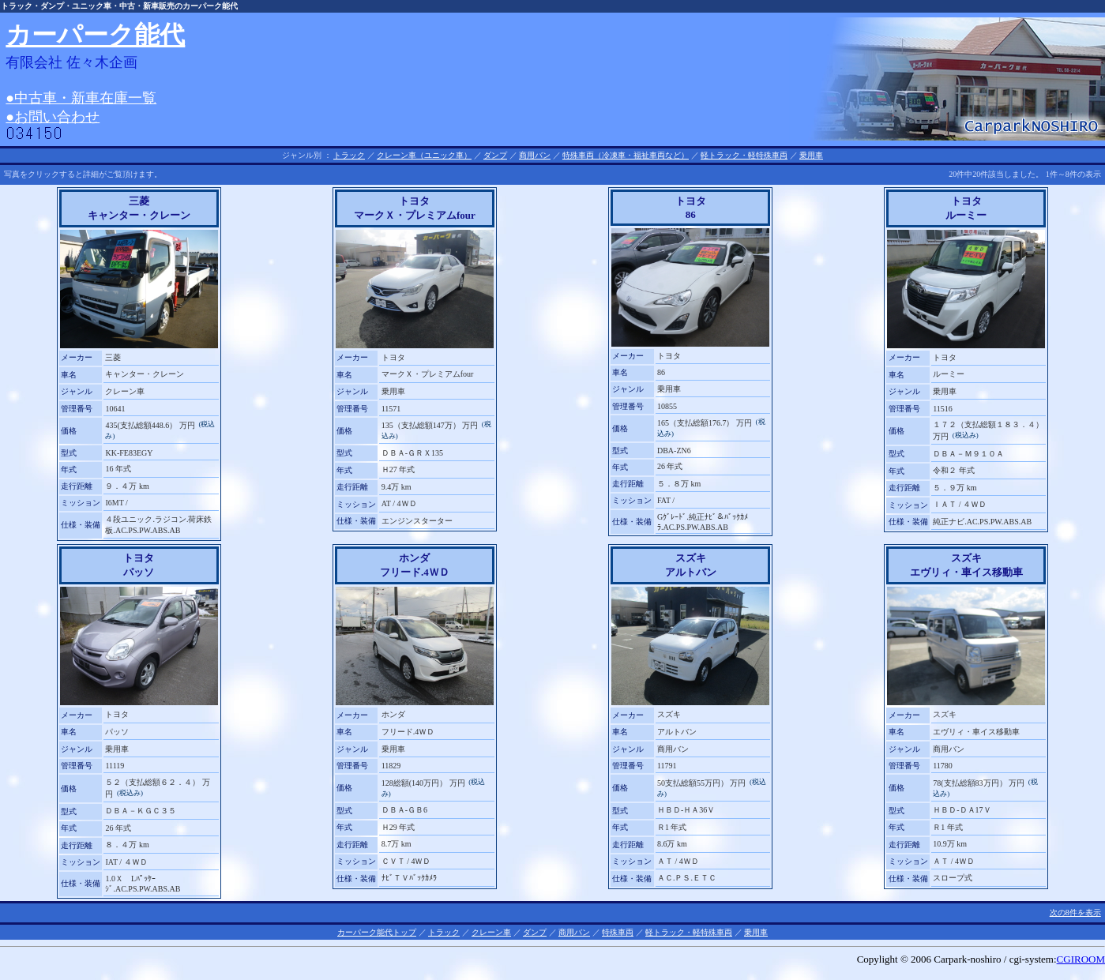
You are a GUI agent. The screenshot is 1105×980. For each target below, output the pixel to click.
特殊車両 (617, 932)
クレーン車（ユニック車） (424, 155)
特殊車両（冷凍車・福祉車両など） (625, 155)
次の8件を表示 (1075, 912)
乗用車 (811, 155)
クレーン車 (491, 932)
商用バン (535, 155)
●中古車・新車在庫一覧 (81, 98)
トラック (349, 155)
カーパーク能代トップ (376, 932)
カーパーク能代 (95, 35)
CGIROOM (1081, 959)
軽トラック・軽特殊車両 (744, 155)
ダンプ (495, 155)
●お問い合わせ (53, 117)
